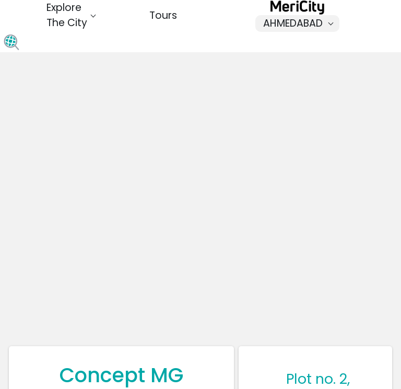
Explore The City (71, 15)
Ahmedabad (300, 23)
